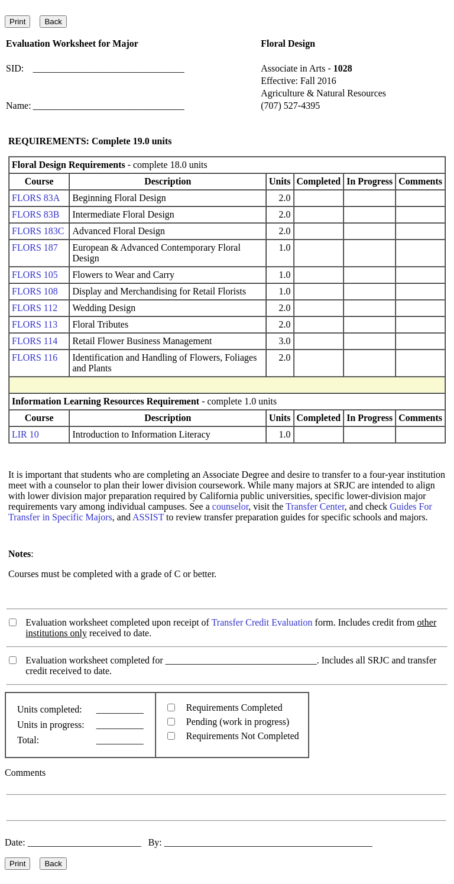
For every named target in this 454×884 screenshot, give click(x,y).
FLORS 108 (35, 291)
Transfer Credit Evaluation (262, 622)
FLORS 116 (34, 357)
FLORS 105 (35, 275)
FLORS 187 (35, 247)
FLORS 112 (34, 308)
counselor (230, 506)
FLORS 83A (35, 198)
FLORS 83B (35, 214)
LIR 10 (25, 434)
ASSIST (148, 517)
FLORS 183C (38, 231)
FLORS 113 (34, 324)
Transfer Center (315, 506)
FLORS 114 (34, 341)
